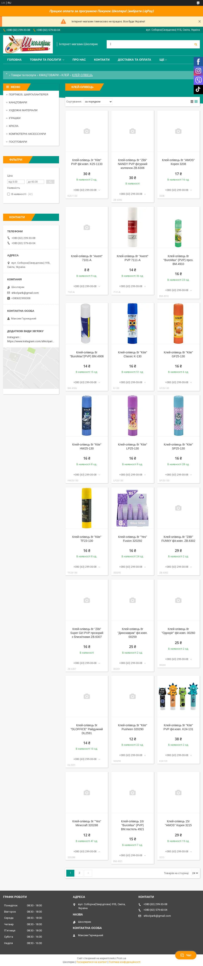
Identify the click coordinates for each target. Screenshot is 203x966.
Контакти (102, 59)
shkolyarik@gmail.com (25, 292)
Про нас (79, 59)
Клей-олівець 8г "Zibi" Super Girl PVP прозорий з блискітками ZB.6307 (86, 632)
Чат (185, 955)
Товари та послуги (45, 59)
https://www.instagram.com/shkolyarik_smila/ (35, 341)
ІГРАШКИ (15, 118)
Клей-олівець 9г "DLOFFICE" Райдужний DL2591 (87, 729)
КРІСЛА (13, 126)
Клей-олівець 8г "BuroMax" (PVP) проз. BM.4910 (178, 260)
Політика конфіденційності (124, 962)
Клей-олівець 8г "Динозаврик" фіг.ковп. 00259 (133, 632)
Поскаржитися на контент (91, 962)
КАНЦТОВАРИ (49, 75)
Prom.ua (121, 958)
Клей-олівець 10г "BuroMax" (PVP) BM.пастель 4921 (132, 825)
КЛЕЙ (65, 75)
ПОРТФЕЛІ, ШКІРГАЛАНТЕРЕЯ (28, 94)
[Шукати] (196, 44)
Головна (14, 59)
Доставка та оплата (134, 59)
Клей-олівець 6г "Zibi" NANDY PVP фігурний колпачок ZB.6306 (132, 164)
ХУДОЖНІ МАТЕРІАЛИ (23, 110)
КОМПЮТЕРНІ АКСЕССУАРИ (27, 133)
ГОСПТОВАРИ (18, 141)
